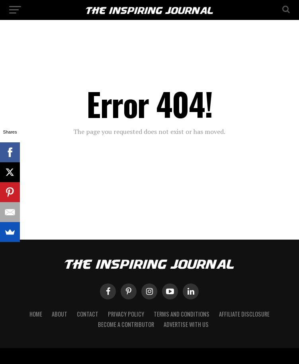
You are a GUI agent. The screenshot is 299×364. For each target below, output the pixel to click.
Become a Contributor (126, 324)
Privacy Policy (126, 314)
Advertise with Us (186, 324)
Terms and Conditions (181, 314)
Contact (87, 314)
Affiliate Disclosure (244, 314)
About (59, 314)
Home (35, 314)
